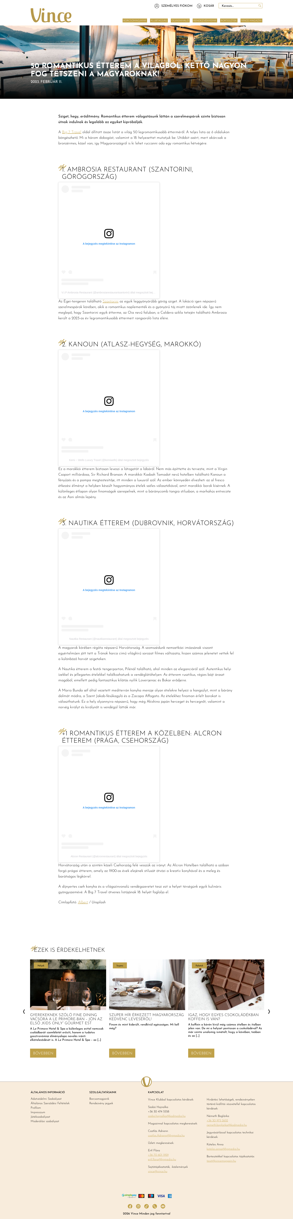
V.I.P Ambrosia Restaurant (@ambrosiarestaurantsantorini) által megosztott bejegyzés (111, 292)
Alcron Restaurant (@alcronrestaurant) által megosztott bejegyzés (109, 856)
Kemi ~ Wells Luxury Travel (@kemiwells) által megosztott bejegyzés (109, 460)
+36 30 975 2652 (217, 1120)
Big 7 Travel (71, 132)
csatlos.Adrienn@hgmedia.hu (166, 1135)
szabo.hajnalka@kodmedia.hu (167, 1116)
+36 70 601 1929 (158, 1155)
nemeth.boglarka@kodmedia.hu (227, 1125)
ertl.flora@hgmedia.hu (162, 1159)
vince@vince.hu (157, 1171)
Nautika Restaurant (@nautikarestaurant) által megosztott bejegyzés (109, 638)
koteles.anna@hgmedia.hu (223, 1149)
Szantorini (110, 301)
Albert (83, 902)
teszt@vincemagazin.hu (221, 1161)
